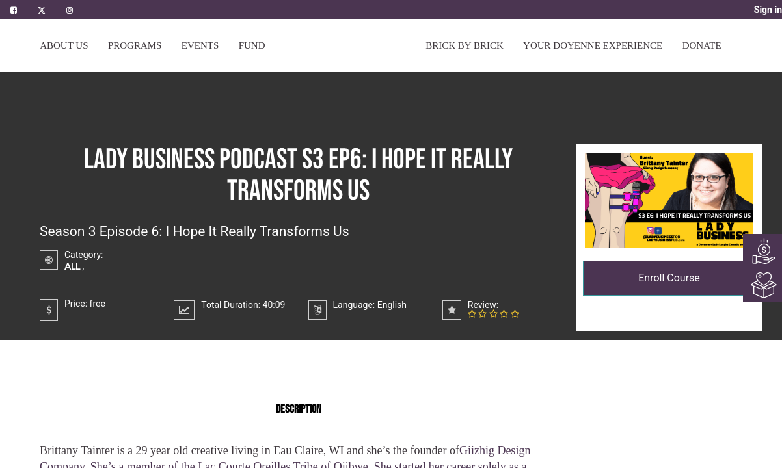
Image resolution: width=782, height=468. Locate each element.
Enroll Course (669, 278)
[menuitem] (252, 46)
